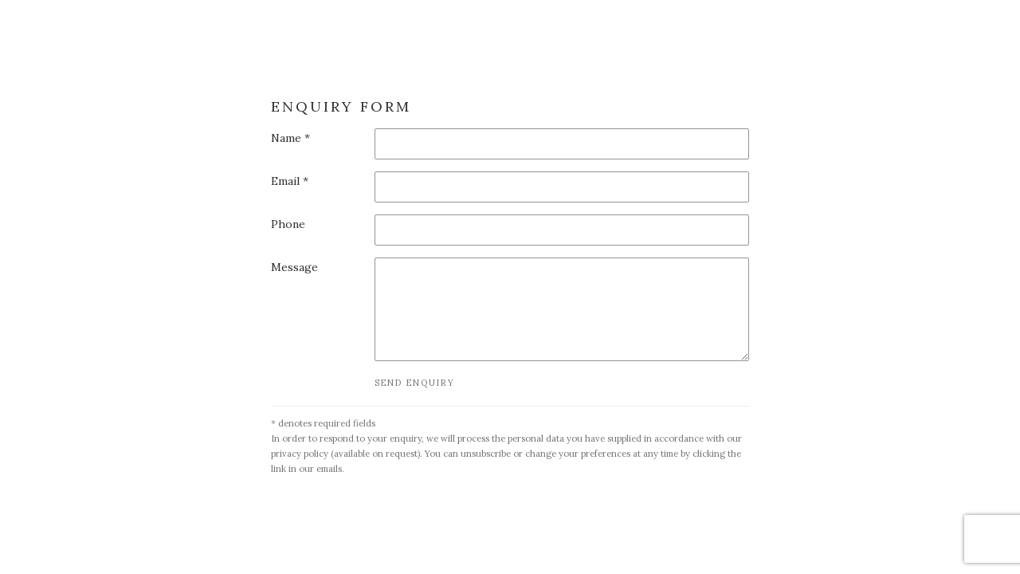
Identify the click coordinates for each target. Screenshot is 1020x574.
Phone (288, 224)
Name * (290, 138)
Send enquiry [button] (415, 382)
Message (294, 267)
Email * (289, 181)
